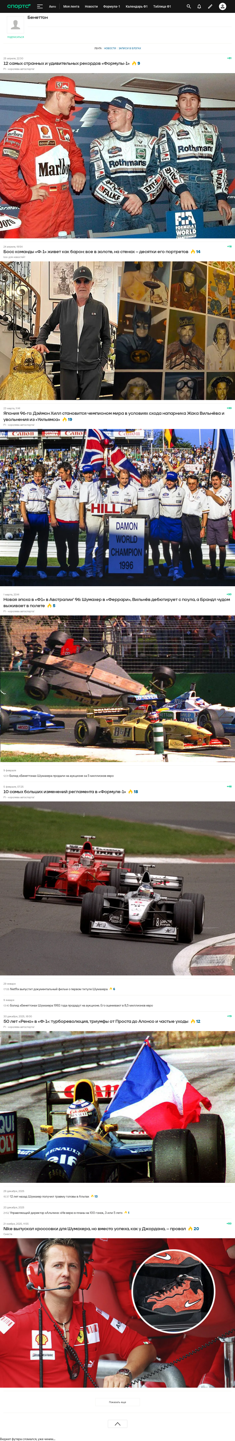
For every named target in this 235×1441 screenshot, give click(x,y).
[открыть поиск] (189, 6)
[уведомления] (199, 6)
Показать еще (117, 1402)
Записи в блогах (130, 48)
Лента (98, 48)
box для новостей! (14, 257)
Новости (110, 48)
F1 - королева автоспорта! (18, 69)
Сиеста (7, 1234)
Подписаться (15, 37)
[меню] (39, 6)
